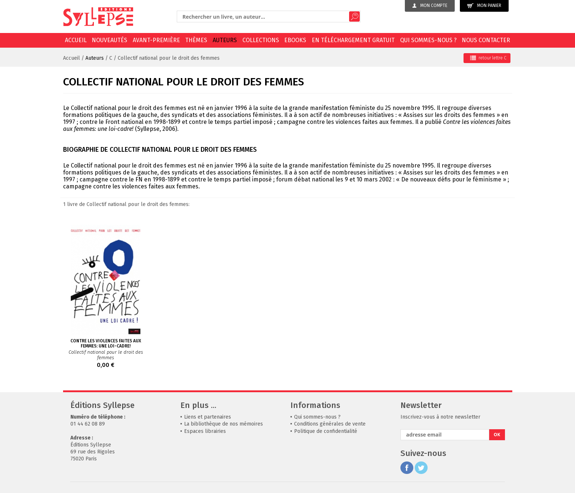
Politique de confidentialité (325, 431)
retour (488, 57)
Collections (260, 40)
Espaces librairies (205, 431)
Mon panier (484, 5)
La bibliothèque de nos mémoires (223, 424)
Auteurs (225, 40)
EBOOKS (295, 40)
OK (497, 434)
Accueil (76, 40)
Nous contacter (486, 40)
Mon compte (429, 5)
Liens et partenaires (207, 417)
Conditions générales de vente (330, 424)
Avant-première (156, 40)
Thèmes (196, 40)
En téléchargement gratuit (353, 40)
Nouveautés (109, 40)
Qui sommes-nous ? (428, 40)
